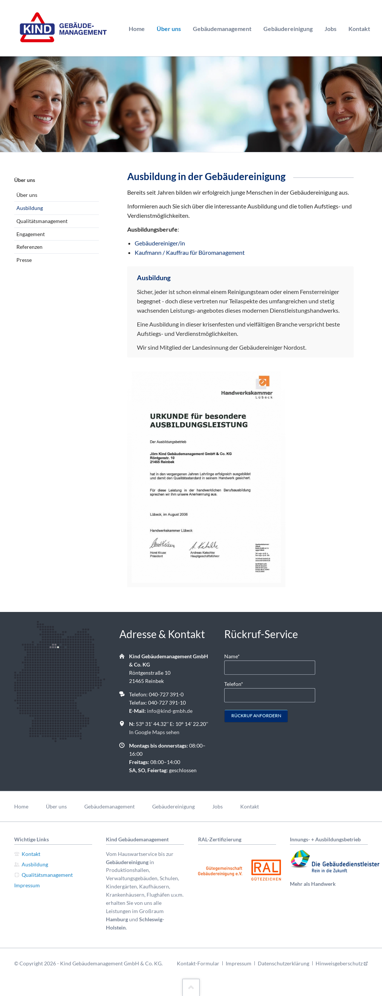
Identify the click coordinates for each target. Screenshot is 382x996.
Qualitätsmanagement (42, 221)
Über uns (169, 28)
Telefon (236, 683)
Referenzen (29, 247)
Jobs (330, 28)
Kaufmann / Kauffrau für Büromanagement (190, 252)
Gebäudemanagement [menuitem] (109, 806)
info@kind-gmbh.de (169, 711)
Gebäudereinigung (288, 28)
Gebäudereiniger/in (160, 243)
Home (137, 28)
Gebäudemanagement (222, 28)
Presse (24, 260)
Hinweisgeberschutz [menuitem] (339, 963)
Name (236, 655)
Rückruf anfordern (256, 715)
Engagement (30, 234)
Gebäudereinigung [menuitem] (173, 806)
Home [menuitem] (21, 806)
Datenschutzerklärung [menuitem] (283, 963)
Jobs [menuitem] (217, 806)
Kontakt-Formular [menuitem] (198, 963)
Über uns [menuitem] (56, 806)
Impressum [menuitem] (238, 963)
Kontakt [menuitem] (249, 806)
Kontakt (359, 28)
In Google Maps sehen (154, 732)
